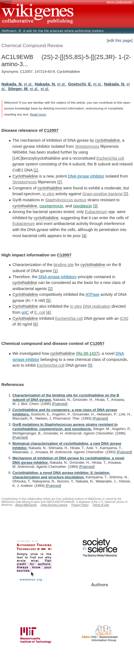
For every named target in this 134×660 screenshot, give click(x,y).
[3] (95, 206)
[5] (48, 300)
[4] (84, 236)
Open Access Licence (54, 504)
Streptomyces (87, 146)
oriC (25, 312)
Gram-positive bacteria (103, 194)
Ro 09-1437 (87, 353)
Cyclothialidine (25, 176)
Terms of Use (101, 504)
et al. (28, 84)
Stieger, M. (18, 88)
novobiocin (82, 206)
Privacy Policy (80, 504)
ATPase (92, 294)
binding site (64, 264)
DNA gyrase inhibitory (57, 277)
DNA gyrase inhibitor (86, 176)
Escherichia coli (110, 158)
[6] (35, 324)
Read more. (38, 114)
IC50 (124, 318)
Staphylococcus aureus (65, 200)
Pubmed (59, 404)
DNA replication (96, 306)
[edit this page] (120, 40)
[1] (36, 170)
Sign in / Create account (119, 2)
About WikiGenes (26, 504)
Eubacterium (96, 212)
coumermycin (51, 206)
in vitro (48, 194)
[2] (59, 182)
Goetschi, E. (80, 84)
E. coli (39, 312)
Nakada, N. (12, 84)
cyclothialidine (107, 140)
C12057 (51, 130)
